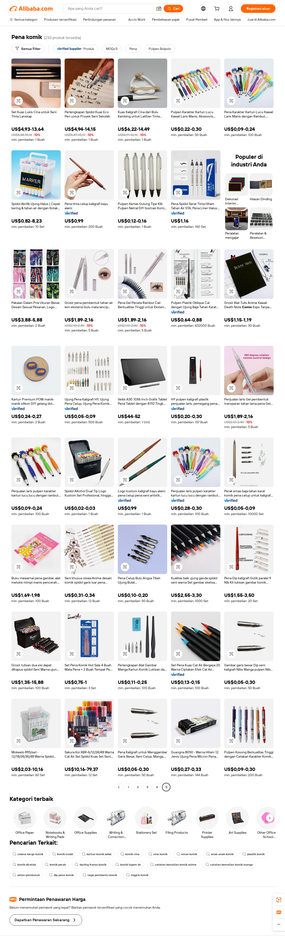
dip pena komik (61, 875)
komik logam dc (128, 865)
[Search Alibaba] (110, 8)
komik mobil (62, 854)
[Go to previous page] (118, 787)
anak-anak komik (219, 854)
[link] (279, 900)
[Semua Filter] (27, 49)
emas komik (186, 854)
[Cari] (173, 8)
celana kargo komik (28, 854)
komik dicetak (24, 865)
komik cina (129, 854)
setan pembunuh (26, 875)
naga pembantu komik (100, 875)
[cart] (217, 9)
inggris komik (137, 875)
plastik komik (253, 854)
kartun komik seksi (96, 854)
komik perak (55, 865)
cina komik (157, 854)
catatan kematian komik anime (173, 865)
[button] (159, 8)
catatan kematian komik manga (229, 865)
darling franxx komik (90, 865)
